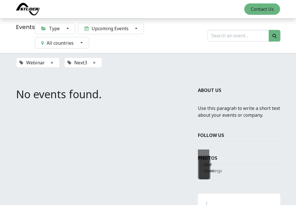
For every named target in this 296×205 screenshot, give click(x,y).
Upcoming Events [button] (107, 28)
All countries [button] (58, 43)
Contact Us (262, 9)
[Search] (274, 35)
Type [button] (51, 28)
